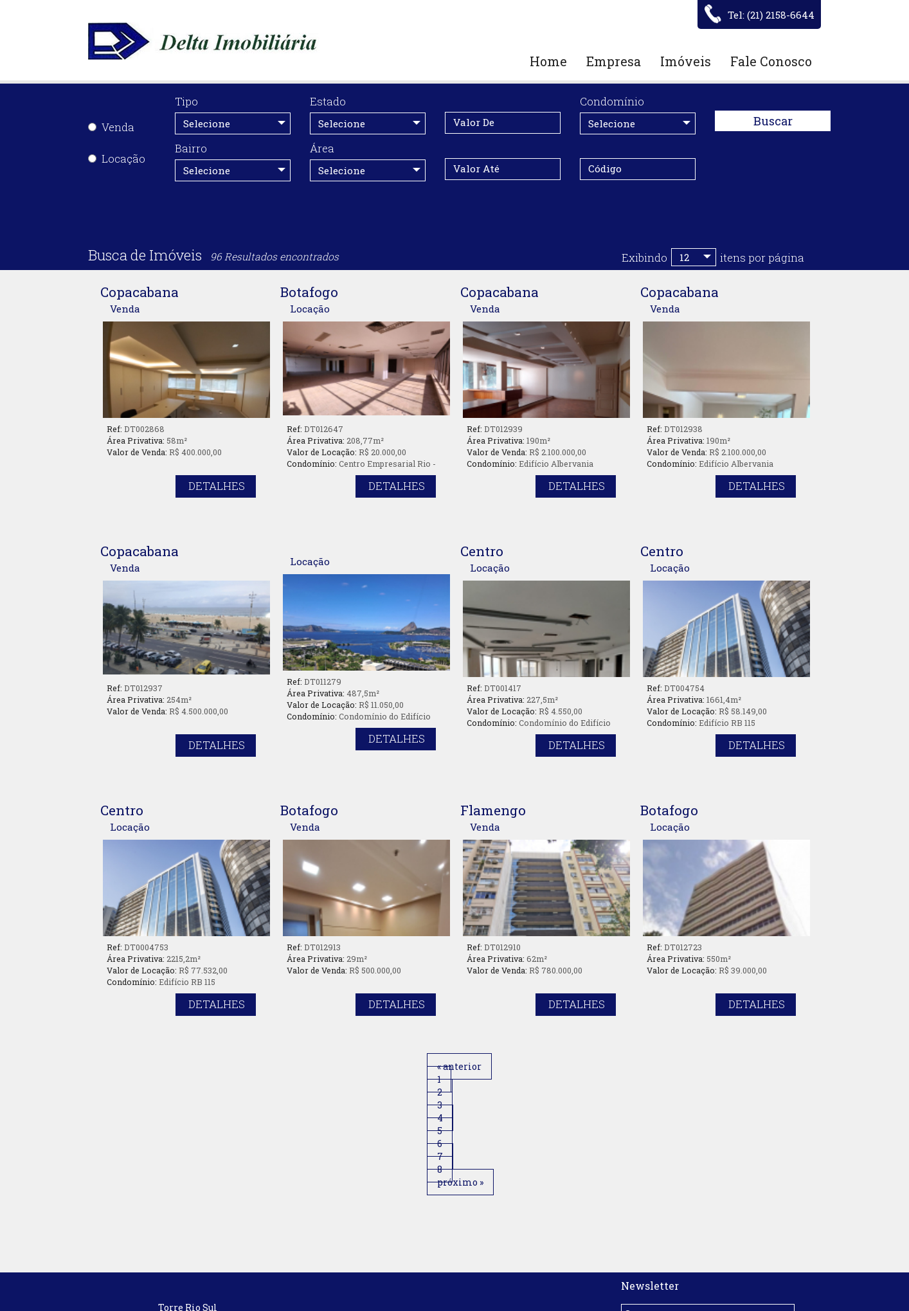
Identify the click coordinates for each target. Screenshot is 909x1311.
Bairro (191, 148)
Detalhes (216, 485)
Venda (111, 127)
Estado (328, 101)
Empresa (613, 61)
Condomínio (612, 101)
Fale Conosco (771, 61)
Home (548, 61)
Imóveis (685, 61)
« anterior (332, 1066)
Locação (116, 158)
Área (322, 148)
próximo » (587, 1066)
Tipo (186, 101)
